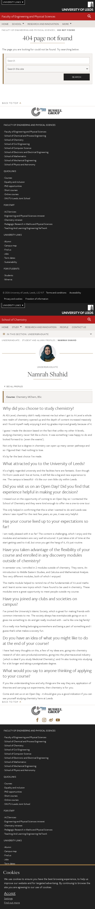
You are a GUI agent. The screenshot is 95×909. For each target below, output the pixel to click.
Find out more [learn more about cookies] (12, 902)
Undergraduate (11, 340)
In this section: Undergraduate (28, 334)
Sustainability (10, 262)
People (64, 327)
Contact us (79, 327)
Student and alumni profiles (38, 340)
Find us (7, 249)
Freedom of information (37, 298)
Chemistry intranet (13, 220)
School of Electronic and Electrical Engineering (26, 152)
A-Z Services (10, 211)
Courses (8, 177)
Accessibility (75, 292)
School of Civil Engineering (17, 144)
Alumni (7, 241)
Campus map (10, 245)
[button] (89, 16)
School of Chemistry (13, 139)
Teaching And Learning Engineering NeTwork (25, 228)
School (16, 24)
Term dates (9, 258)
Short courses (10, 190)
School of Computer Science (17, 148)
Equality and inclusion (14, 182)
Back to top (10, 103)
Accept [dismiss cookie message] (10, 893)
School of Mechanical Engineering (20, 160)
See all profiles (13, 386)
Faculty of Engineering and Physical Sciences (28, 16)
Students (8, 275)
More (65, 24)
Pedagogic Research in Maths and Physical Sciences (28, 224)
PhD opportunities (13, 186)
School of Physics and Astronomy (19, 164)
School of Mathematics (15, 156)
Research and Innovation (43, 24)
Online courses (11, 194)
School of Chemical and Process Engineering (25, 135)
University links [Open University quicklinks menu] (12, 305)
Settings (8, 898)
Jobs (6, 253)
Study (15, 327)
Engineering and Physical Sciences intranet (24, 215)
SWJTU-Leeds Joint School (17, 198)
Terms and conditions (56, 292)
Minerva (8, 279)
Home (5, 24)
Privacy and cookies (13, 298)
